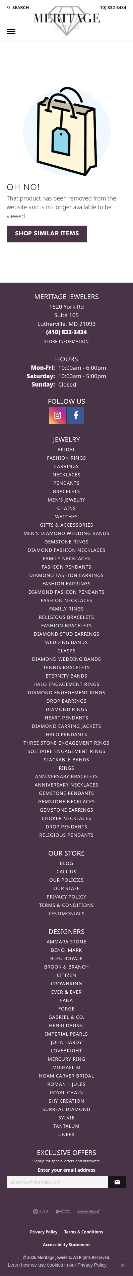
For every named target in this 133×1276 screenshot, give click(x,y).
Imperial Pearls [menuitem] (66, 1034)
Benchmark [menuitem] (66, 950)
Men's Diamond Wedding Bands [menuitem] (66, 533)
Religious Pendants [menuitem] (66, 835)
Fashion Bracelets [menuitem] (66, 625)
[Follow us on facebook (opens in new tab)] (75, 415)
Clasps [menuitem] (67, 650)
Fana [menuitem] (66, 1000)
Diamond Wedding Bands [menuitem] (66, 659)
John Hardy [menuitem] (66, 1042)
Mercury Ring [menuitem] (66, 1059)
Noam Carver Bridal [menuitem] (66, 1075)
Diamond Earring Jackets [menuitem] (66, 726)
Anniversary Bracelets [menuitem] (66, 776)
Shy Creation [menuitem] (66, 1101)
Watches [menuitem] (66, 516)
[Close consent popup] (123, 1265)
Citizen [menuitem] (66, 975)
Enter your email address (66, 1170)
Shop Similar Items (47, 234)
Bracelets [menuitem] (66, 491)
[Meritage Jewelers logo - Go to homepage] (66, 21)
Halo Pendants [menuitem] (66, 734)
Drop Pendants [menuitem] (66, 826)
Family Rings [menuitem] (66, 608)
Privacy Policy (66, 896)
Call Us (67, 871)
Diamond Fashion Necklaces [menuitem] (66, 550)
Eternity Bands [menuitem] (66, 676)
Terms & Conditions (66, 905)
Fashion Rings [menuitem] (66, 458)
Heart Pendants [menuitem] (66, 717)
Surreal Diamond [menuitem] (66, 1109)
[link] (110, 7)
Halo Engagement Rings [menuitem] (67, 684)
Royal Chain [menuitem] (66, 1092)
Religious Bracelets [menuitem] (66, 617)
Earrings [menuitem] (66, 466)
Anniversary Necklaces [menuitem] (66, 784)
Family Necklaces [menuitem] (66, 558)
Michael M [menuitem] (66, 1067)
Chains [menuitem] (66, 508)
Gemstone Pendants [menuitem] (66, 793)
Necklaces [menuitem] (66, 474)
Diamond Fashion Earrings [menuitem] (66, 575)
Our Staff (66, 888)
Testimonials (66, 913)
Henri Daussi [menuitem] (66, 1025)
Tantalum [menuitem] (66, 1126)
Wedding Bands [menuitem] (66, 642)
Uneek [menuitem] (66, 1134)
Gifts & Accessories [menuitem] (66, 525)
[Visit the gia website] (41, 1212)
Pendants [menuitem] (66, 483)
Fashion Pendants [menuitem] (66, 567)
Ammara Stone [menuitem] (66, 941)
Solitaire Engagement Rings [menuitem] (67, 751)
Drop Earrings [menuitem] (67, 701)
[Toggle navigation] (11, 31)
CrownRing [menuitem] (66, 983)
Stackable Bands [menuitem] (66, 759)
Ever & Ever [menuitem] (66, 992)
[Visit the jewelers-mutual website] (88, 1212)
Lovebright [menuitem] (66, 1050)
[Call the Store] (66, 332)
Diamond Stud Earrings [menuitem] (66, 634)
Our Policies (66, 880)
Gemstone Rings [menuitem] (66, 541)
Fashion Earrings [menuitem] (66, 583)
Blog (66, 863)
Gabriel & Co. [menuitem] (66, 1017)
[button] (18, 7)
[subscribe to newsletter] (117, 1182)
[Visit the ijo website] (63, 1212)
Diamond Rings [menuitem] (66, 709)
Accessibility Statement (66, 1245)
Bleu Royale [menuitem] (66, 958)
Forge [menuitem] (66, 1008)
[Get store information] (66, 341)
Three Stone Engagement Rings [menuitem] (66, 743)
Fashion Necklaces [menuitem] (66, 600)
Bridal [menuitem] (67, 449)
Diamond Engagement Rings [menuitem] (66, 692)
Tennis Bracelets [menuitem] (66, 667)
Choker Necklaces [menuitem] (66, 818)
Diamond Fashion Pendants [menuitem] (66, 592)
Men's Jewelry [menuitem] (66, 500)
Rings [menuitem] (66, 768)
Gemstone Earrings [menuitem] (66, 810)
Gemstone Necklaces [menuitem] (66, 801)
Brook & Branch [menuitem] (66, 967)
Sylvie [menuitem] (66, 1117)
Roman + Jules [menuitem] (66, 1084)
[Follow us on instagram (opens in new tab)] (57, 415)
